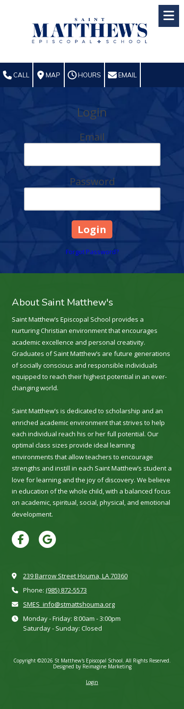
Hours (84, 75)
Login (92, 682)
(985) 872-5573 (66, 590)
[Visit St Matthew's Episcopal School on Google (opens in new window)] (47, 539)
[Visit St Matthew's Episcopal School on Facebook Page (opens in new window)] (20, 539)
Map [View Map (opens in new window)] (48, 75)
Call (16, 75)
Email (122, 75)
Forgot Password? (92, 251)
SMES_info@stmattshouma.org (69, 604)
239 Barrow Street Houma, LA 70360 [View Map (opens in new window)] (75, 575)
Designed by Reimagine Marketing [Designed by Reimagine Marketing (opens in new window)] (92, 666)
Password (92, 181)
